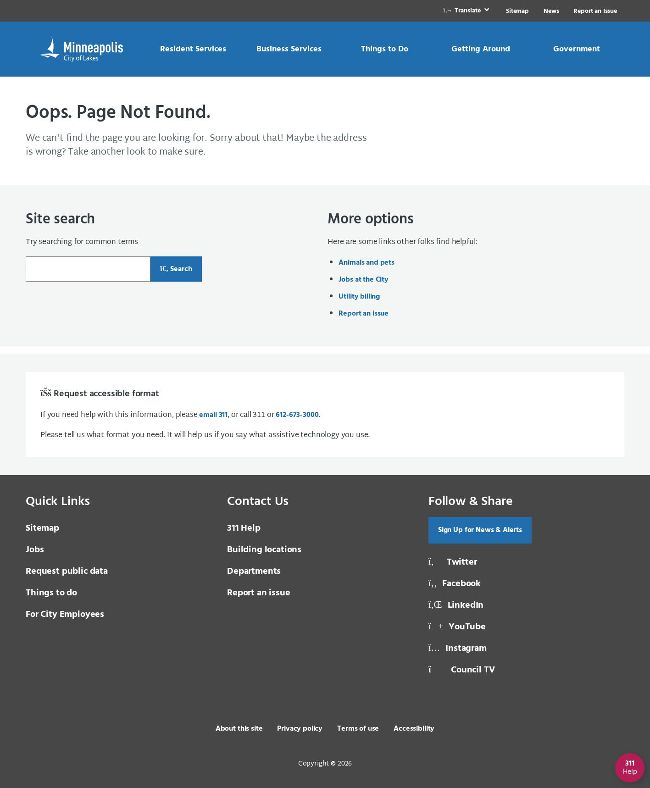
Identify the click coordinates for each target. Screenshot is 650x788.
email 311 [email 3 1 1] (213, 415)
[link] (467, 11)
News (551, 11)
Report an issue (364, 314)
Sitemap (517, 11)
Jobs (35, 550)
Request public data (67, 571)
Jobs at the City (363, 280)
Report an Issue (595, 11)
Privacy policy (299, 729)
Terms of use (358, 729)
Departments (254, 571)
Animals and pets (366, 263)
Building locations (264, 550)
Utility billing (359, 297)
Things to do (51, 593)
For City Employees (65, 614)
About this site (239, 729)
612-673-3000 (297, 415)
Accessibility (414, 729)
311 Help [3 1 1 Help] (244, 528)
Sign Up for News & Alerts (480, 530)
